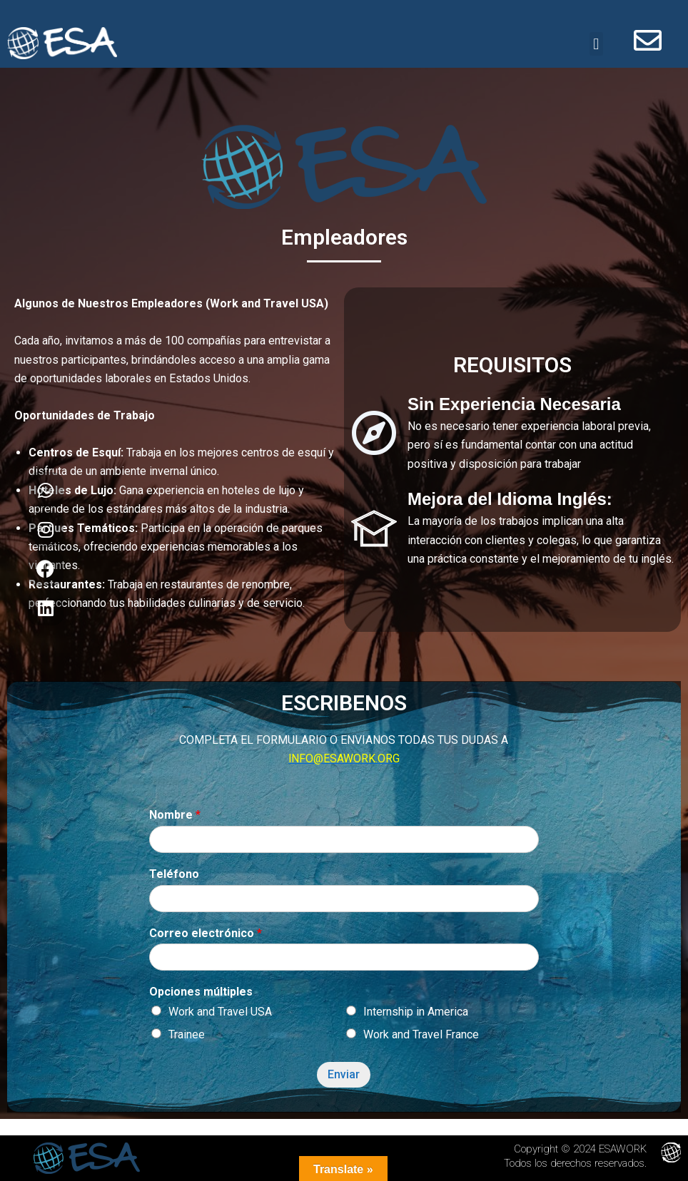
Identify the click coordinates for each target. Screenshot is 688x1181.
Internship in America (415, 1014)
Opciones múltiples (201, 994)
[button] (596, 45)
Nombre (175, 817)
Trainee (186, 1036)
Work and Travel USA (220, 1014)
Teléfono (174, 876)
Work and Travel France (421, 1036)
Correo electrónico (205, 935)
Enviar (344, 1076)
